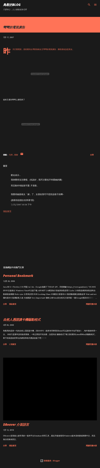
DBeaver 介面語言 (16, 424)
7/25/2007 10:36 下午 (21, 204)
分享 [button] (92, 155)
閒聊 (16, 155)
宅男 (11, 155)
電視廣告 (52, 49)
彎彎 (45, 49)
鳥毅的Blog (12, 4)
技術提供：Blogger (50, 460)
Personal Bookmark (18, 275)
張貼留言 (7, 211)
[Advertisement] (50, 239)
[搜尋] (89, 4)
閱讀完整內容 (91, 304)
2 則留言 (12, 344)
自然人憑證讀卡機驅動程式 (21, 319)
